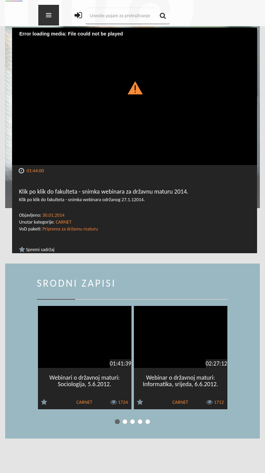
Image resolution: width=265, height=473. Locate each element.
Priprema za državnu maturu (70, 229)
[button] (135, 87)
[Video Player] (134, 96)
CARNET (63, 222)
